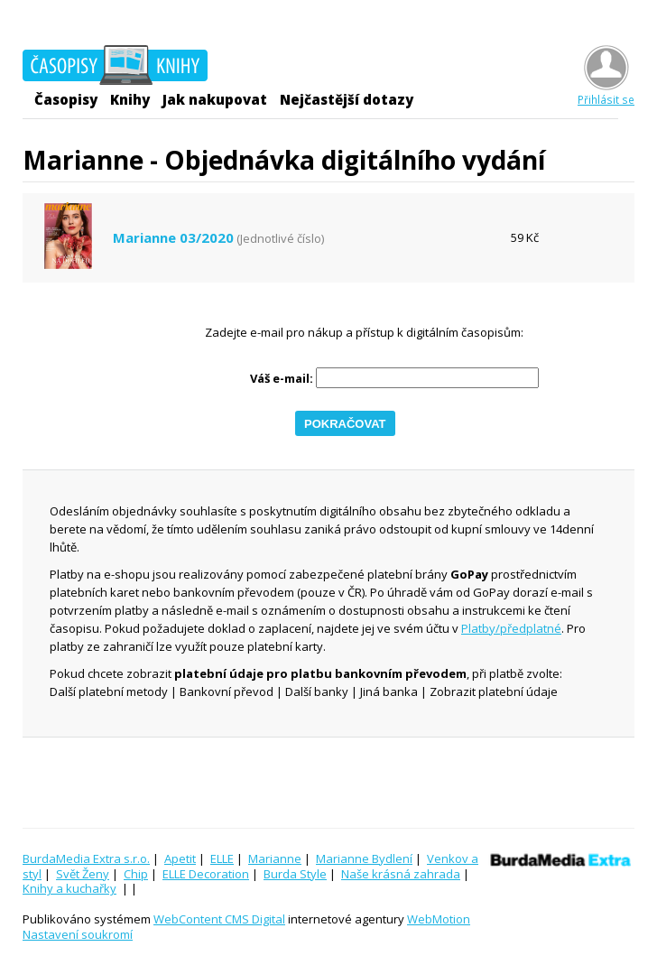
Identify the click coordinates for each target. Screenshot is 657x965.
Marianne (274, 858)
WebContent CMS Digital (219, 919)
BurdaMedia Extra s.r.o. (86, 858)
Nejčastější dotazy (346, 99)
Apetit (180, 858)
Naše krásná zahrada (400, 874)
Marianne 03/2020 (173, 237)
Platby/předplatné (511, 628)
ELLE (222, 858)
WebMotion (438, 919)
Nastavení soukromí (78, 934)
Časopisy (65, 99)
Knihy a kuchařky (69, 888)
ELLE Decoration (205, 874)
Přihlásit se (606, 93)
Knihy (130, 99)
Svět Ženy (82, 874)
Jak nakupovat (214, 99)
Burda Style (295, 874)
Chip (136, 874)
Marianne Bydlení (364, 858)
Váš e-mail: (281, 378)
